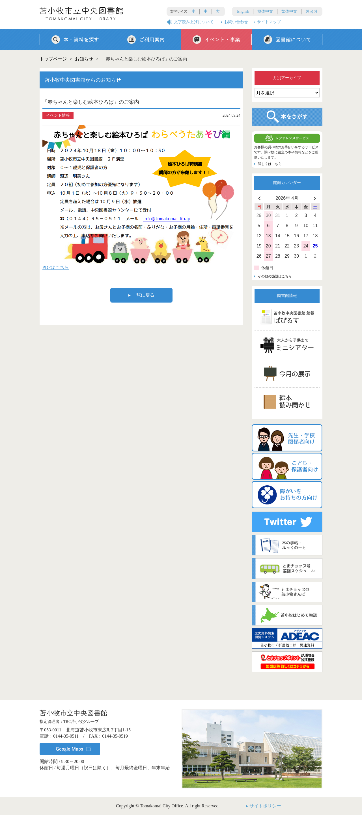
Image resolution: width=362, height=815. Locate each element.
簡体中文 (265, 11)
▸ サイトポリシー (263, 805)
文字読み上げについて (194, 22)
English (243, 11)
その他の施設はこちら (275, 276)
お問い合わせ (236, 22)
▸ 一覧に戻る (141, 295)
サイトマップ (269, 22)
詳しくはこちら (270, 164)
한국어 (311, 11)
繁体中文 (289, 11)
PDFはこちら (55, 267)
